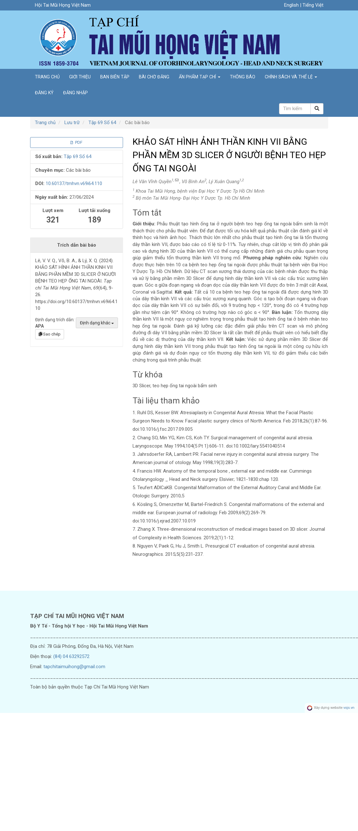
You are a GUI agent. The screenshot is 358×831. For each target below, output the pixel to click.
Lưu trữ (72, 122)
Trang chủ (47, 76)
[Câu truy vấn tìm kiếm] (295, 108)
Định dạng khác (97, 322)
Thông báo (242, 76)
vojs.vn (349, 708)
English (292, 5)
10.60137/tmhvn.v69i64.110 (74, 183)
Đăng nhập (75, 92)
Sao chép (50, 334)
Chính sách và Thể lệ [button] (291, 76)
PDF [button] (76, 142)
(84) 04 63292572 (71, 656)
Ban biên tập (114, 76)
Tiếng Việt (313, 5)
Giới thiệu (80, 76)
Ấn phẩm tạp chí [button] (199, 76)
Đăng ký (44, 92)
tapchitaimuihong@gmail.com (74, 666)
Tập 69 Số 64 (102, 122)
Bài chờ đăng (154, 76)
